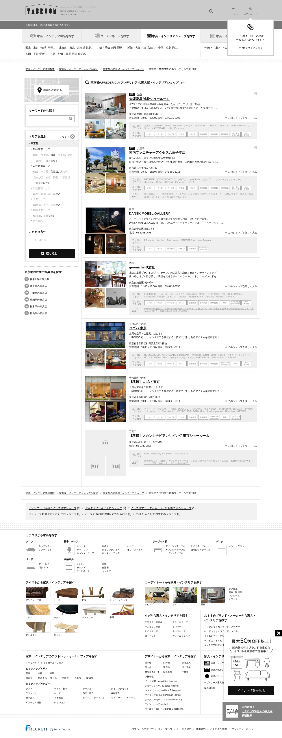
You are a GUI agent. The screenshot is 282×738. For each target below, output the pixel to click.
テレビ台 (81, 564)
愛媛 (42, 53)
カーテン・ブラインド (94, 698)
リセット (64, 136)
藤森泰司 (167, 672)
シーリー (188, 125)
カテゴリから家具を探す (41, 535)
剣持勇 (166, 662)
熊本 (74, 53)
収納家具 (115, 693)
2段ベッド (44, 567)
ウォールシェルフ (181, 636)
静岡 (113, 47)
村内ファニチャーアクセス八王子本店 (157, 152)
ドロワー (177, 626)
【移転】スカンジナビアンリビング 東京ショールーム (169, 435)
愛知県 (89, 678)
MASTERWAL (158, 128)
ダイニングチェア (111, 549)
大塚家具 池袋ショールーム (149, 99)
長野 (119, 47)
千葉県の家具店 (38, 293)
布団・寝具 (88, 693)
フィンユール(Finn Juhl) (156, 704)
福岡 (68, 53)
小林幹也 (149, 676)
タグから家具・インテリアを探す (166, 615)
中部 (99, 47)
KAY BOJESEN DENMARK (190, 411)
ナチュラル (38, 629)
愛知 (107, 47)
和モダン (66, 629)
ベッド (57, 693)
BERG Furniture (152, 453)
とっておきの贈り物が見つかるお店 (106, 514)
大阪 (138, 47)
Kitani (206, 355)
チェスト (81, 567)
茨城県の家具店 (38, 299)
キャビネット (83, 571)
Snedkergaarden (214, 411)
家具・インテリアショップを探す (173, 36)
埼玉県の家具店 (38, 286)
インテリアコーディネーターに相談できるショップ (161, 508)
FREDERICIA (188, 240)
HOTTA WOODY (240, 125)
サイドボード (151, 631)
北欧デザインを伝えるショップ (103, 508)
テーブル (87, 688)
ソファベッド (45, 549)
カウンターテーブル (175, 549)
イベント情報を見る (251, 690)
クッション (59, 702)
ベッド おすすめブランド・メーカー (222, 631)
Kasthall (161, 240)
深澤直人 (186, 662)
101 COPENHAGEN (232, 294)
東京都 (29, 678)
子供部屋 (233, 588)
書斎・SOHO (235, 592)
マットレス (44, 564)
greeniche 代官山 (142, 267)
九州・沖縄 (56, 53)
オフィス (233, 599)
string (201, 294)
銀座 (53, 154)
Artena (168, 125)
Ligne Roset (194, 179)
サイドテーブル (198, 546)
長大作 (148, 667)
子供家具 (58, 698)
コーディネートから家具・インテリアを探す (173, 582)
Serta (147, 128)
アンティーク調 (38, 594)
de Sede (177, 125)
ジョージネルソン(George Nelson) (162, 686)
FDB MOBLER (151, 294)
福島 (88, 47)
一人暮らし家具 (152, 626)
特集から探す (213, 47)
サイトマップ (165, 729)
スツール (81, 546)
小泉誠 (185, 672)
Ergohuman (200, 125)
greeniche (192, 294)
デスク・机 (31, 693)
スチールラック (180, 622)
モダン (66, 611)
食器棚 (105, 567)
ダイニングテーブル (175, 546)
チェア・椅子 (60, 688)
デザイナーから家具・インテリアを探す (170, 656)
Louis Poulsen (204, 240)
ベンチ (130, 546)
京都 (150, 47)
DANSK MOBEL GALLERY (149, 213)
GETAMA (241, 411)
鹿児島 (82, 53)
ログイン (234, 11)
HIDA (159, 182)
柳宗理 (148, 662)
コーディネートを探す (114, 36)
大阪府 (65, 678)
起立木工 (206, 179)
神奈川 (43, 47)
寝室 (213, 596)
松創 (170, 128)
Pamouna (179, 128)
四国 (28, 53)
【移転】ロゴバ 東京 (144, 382)
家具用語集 (209, 688)
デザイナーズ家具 (153, 622)
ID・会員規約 (184, 729)
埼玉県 (53, 678)
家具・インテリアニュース (224, 663)
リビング (157, 596)
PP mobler (149, 240)
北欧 (94, 594)
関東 (28, 47)
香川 (36, 53)
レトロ (66, 594)
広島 (168, 47)
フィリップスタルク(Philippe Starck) (163, 695)
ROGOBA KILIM (152, 355)
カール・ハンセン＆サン (173, 294)
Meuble (159, 125)
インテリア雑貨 (33, 702)
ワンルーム (234, 595)
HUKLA (190, 182)
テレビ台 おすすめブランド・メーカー (223, 640)
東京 (36, 47)
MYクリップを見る (252, 47)
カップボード (179, 631)
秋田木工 (148, 125)
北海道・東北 (67, 47)
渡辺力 (166, 667)
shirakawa (149, 182)
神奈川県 (42, 678)
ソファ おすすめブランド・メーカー (222, 626)
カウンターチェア (85, 553)
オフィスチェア (135, 549)
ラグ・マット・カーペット (124, 698)
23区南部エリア (41, 165)
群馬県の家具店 (38, 313)
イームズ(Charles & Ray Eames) (161, 681)
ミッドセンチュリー (122, 594)
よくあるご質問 (218, 729)
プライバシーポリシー (244, 729)
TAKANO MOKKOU (218, 125)
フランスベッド (221, 179)
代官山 (54, 171)
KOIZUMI (168, 182)
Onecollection (168, 411)
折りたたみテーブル (201, 549)
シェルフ (106, 571)
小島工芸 (182, 179)
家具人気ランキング (221, 670)
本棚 (104, 564)
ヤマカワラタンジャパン (239, 355)
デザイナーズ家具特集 (215, 682)
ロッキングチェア (111, 553)
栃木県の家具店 (38, 306)
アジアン (38, 611)
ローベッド (150, 636)
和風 (122, 611)
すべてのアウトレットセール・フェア (44, 662)
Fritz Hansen (173, 240)
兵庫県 (77, 678)
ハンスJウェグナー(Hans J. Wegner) (163, 690)
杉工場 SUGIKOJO (166, 179)
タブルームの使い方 (143, 729)
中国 (160, 47)
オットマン (82, 549)
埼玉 (50, 47)
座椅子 (105, 546)
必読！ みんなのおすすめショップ (156, 514)
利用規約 (201, 729)
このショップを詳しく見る (242, 118)
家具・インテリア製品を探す (55, 36)
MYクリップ (251, 11)
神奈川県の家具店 (39, 279)
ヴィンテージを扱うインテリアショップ (52, 508)
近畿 (130, 47)
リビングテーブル (174, 553)
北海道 (81, 47)
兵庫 (144, 47)
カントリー (94, 611)
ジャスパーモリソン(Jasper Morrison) (163, 699)
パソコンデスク (236, 546)
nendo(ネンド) (152, 672)
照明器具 (30, 698)
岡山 (174, 47)
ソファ (29, 688)
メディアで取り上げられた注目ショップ (52, 514)
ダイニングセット (120, 688)
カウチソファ (45, 546)
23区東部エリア (41, 149)
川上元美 (186, 667)
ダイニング (185, 596)
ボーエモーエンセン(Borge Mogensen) (164, 709)
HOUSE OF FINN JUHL (156, 357)
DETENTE (149, 179)
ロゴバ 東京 (138, 328)
